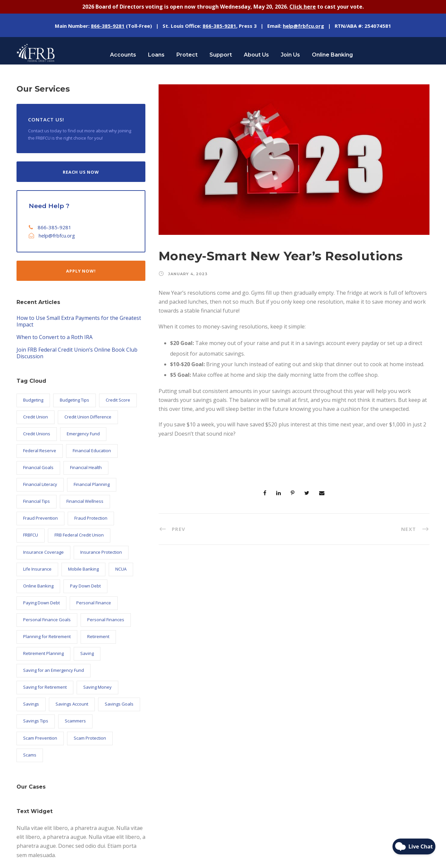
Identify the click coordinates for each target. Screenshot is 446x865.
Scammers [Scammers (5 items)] (75, 720)
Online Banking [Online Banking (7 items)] (38, 585)
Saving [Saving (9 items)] (87, 653)
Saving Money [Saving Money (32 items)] (97, 687)
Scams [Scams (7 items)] (29, 754)
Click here (302, 6)
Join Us (290, 54)
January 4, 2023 (187, 273)
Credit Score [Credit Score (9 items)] (118, 399)
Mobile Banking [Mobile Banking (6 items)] (83, 568)
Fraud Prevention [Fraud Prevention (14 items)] (40, 518)
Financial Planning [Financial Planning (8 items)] (92, 484)
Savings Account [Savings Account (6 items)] (72, 704)
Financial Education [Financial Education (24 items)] (92, 450)
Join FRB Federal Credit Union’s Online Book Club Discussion (77, 353)
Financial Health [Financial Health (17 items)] (86, 467)
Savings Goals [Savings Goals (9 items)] (119, 704)
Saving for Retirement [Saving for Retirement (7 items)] (45, 687)
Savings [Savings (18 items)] (31, 704)
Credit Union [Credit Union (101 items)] (35, 416)
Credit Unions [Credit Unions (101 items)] (36, 433)
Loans (156, 54)
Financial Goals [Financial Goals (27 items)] (38, 467)
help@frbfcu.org (57, 235)
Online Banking (332, 54)
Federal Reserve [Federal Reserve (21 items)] (39, 450)
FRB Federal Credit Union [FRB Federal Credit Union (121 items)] (79, 535)
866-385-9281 (54, 226)
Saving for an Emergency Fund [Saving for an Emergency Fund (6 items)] (53, 669)
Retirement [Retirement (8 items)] (98, 636)
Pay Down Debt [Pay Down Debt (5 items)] (85, 585)
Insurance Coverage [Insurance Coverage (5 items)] (43, 551)
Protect (187, 54)
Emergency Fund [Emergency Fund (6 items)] (83, 433)
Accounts (123, 54)
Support (220, 54)
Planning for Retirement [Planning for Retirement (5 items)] (47, 636)
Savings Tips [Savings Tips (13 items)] (35, 720)
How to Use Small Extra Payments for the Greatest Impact (79, 321)
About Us (256, 54)
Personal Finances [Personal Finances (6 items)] (105, 619)
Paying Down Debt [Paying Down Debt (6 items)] (41, 602)
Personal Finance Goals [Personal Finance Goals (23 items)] (47, 619)
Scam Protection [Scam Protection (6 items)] (90, 737)
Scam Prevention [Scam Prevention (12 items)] (40, 737)
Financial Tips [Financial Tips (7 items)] (36, 500)
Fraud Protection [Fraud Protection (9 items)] (90, 518)
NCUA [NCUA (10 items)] (121, 568)
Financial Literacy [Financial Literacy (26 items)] (40, 484)
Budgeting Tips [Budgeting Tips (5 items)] (74, 399)
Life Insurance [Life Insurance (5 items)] (37, 568)
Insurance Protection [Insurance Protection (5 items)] (101, 551)
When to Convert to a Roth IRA (55, 336)
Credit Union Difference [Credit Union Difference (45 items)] (87, 416)
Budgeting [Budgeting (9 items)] (33, 399)
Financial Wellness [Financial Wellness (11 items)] (84, 500)
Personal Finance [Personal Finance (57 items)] (93, 602)
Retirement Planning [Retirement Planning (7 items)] (43, 653)
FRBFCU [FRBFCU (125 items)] (30, 535)
